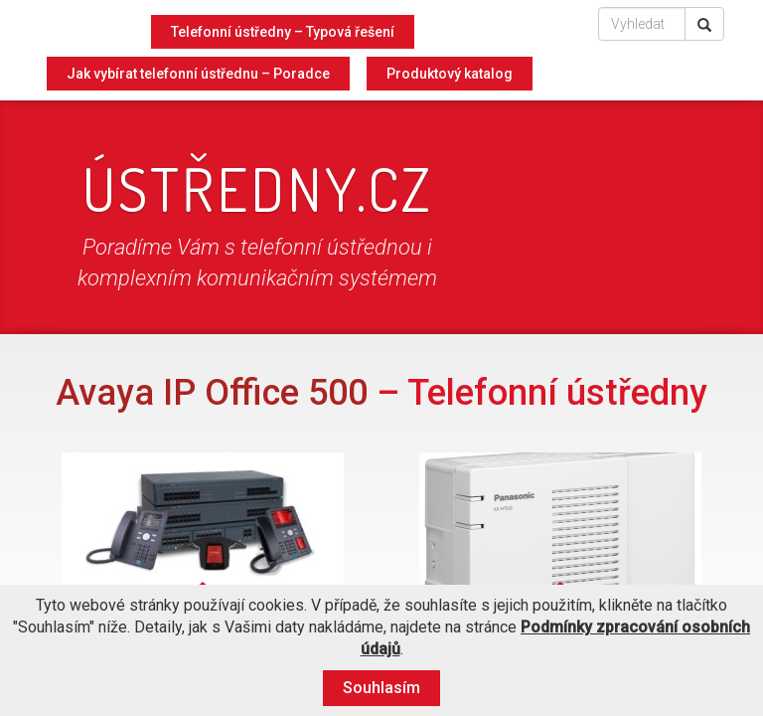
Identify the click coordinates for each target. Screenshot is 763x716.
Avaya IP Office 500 (212, 393)
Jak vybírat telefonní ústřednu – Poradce (198, 74)
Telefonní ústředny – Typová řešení (282, 32)
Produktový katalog (449, 74)
